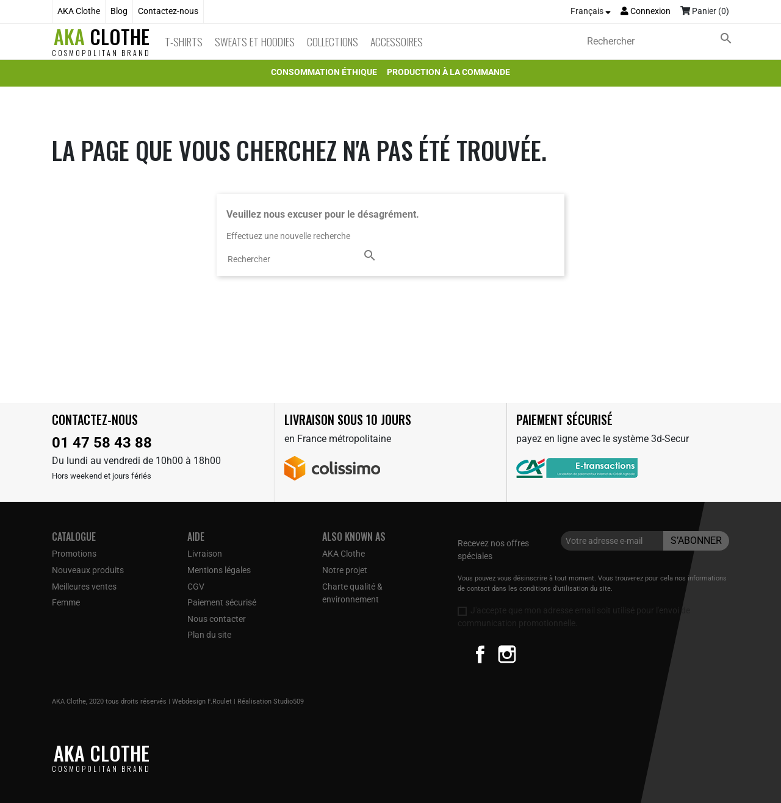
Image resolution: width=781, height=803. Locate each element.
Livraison (204, 554)
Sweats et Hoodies (255, 41)
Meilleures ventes (84, 586)
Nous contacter (216, 619)
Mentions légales (219, 570)
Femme (66, 602)
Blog (119, 11)
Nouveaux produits (88, 570)
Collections (332, 41)
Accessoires (396, 41)
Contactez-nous (168, 11)
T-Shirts (184, 41)
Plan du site (209, 635)
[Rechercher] (662, 41)
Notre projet (344, 570)
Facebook (480, 654)
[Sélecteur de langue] (590, 11)
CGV (195, 586)
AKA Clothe (78, 11)
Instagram (507, 654)
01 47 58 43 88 (102, 442)
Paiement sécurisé (221, 602)
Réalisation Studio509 (270, 701)
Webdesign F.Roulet (202, 701)
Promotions (74, 554)
